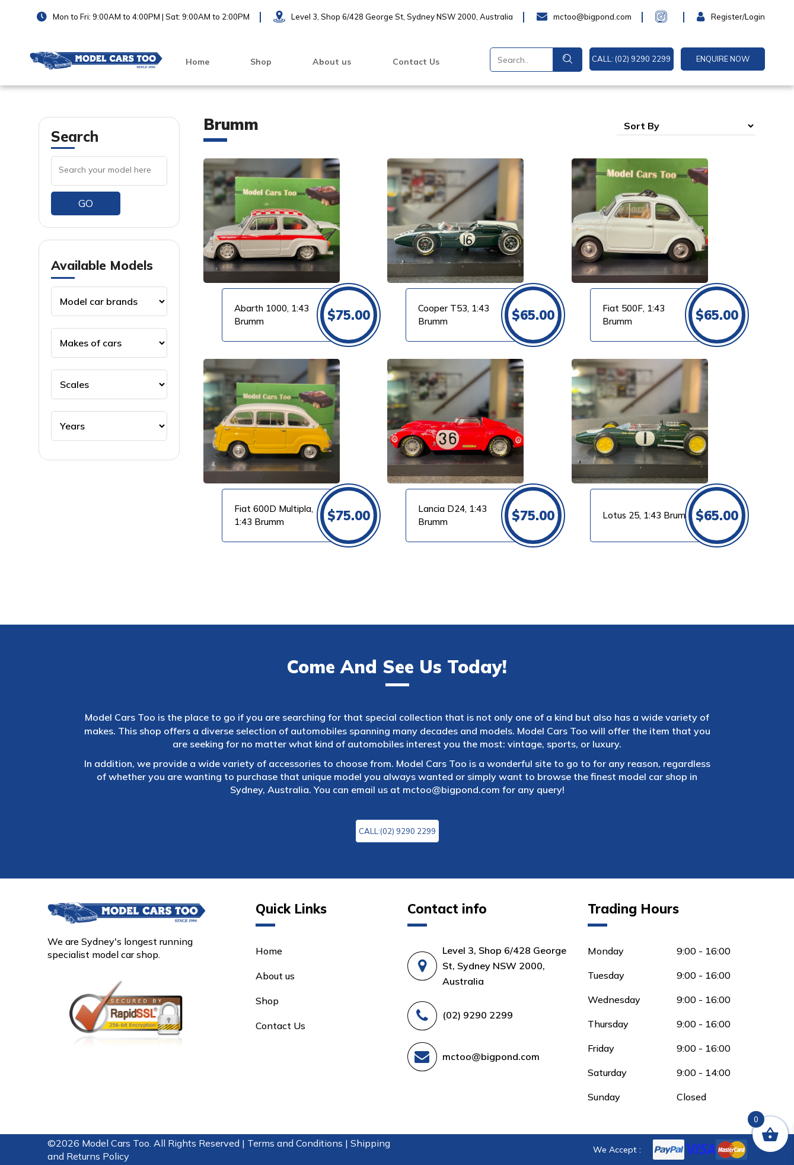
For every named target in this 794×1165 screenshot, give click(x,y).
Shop (261, 62)
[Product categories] (109, 301)
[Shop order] (686, 126)
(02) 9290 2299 (477, 1015)
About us (332, 62)
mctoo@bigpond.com (451, 789)
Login (709, 17)
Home (197, 62)
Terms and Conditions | (298, 1143)
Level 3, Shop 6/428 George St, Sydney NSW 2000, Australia (504, 965)
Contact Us (416, 62)
